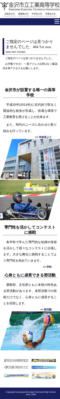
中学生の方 (37, 14)
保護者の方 (23, 14)
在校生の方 (9, 14)
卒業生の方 (50, 14)
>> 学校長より (43, 137)
